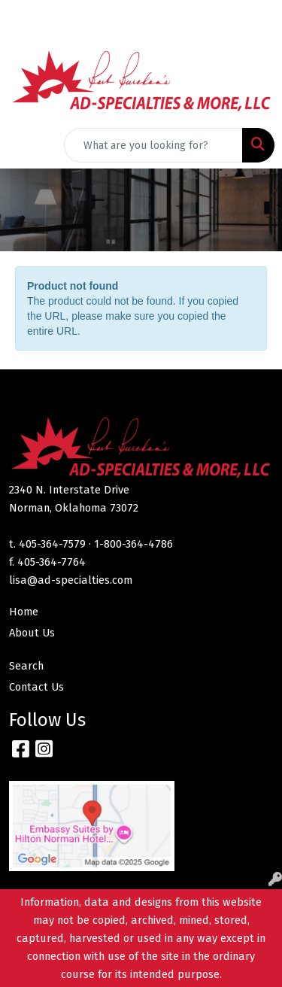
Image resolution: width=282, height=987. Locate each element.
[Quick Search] (153, 145)
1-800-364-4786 (133, 544)
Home (23, 611)
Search (26, 666)
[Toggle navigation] (23, 145)
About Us (32, 632)
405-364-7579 (52, 544)
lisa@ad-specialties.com (70, 580)
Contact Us (36, 687)
